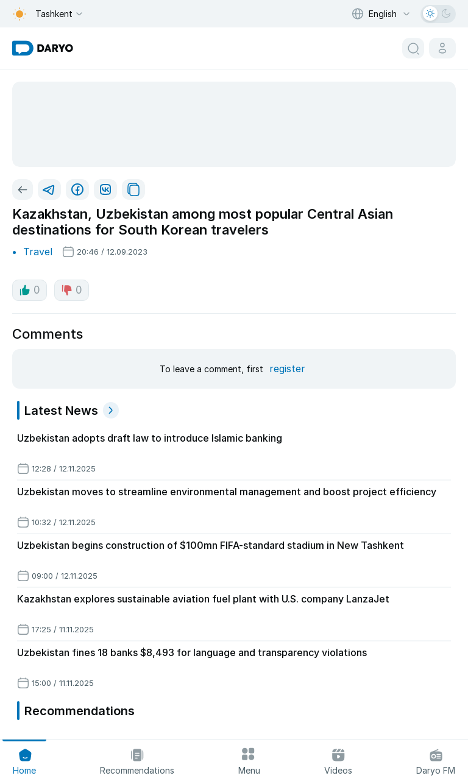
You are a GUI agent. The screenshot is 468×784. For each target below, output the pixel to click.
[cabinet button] (442, 48)
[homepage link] (42, 48)
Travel (37, 251)
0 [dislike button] (71, 290)
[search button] (413, 48)
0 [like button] (29, 290)
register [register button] (287, 368)
